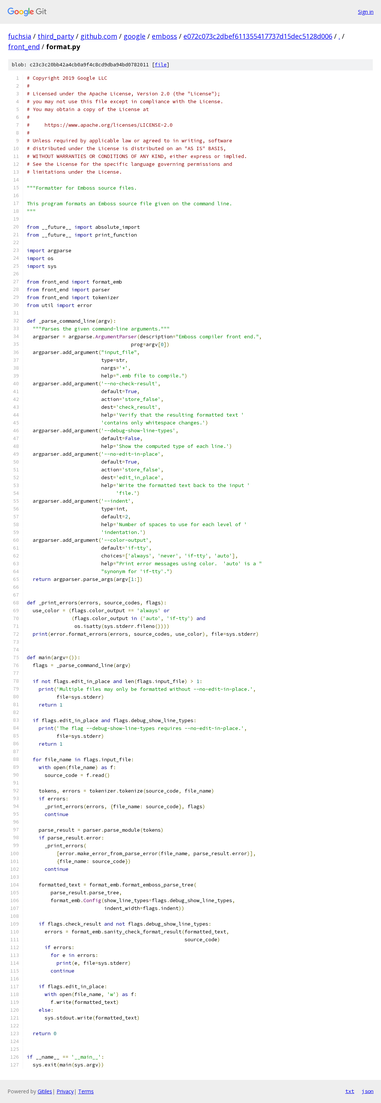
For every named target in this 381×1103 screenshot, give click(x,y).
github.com (98, 36)
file (161, 64)
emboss (164, 36)
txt (349, 1091)
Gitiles (45, 1091)
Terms (86, 1091)
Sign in (366, 11)
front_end (24, 46)
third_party (56, 36)
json (368, 1091)
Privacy (65, 1091)
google (134, 36)
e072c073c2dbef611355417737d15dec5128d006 (257, 36)
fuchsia (19, 36)
